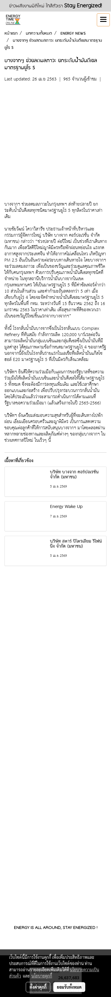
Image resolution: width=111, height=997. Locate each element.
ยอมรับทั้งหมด (69, 987)
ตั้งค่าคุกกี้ (38, 987)
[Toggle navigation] (103, 19)
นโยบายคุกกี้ (41, 975)
